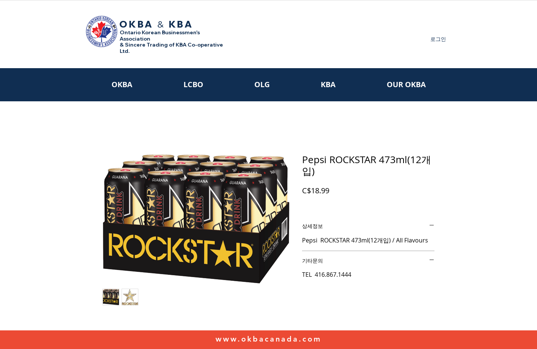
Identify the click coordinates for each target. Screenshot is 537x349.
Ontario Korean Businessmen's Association (160, 35)
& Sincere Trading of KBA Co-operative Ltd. (171, 47)
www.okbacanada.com (268, 338)
